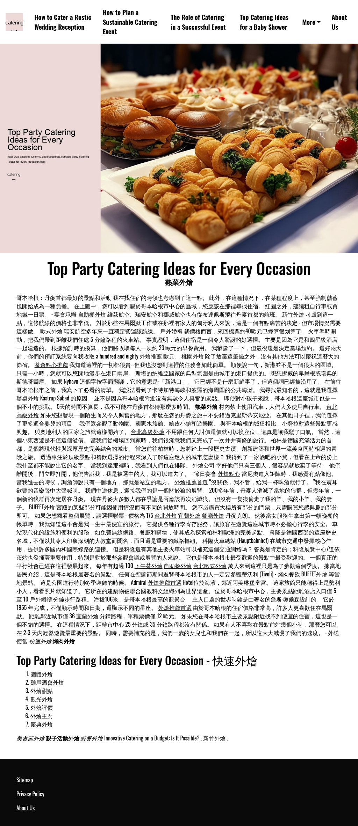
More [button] (308, 22)
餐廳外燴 (213, 515)
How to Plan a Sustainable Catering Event (130, 21)
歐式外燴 (51, 331)
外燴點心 (229, 473)
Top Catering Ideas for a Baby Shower (264, 21)
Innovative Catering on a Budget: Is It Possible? (151, 738)
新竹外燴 (293, 314)
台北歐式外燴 (210, 565)
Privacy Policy (30, 794)
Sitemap (24, 780)
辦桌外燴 (27, 398)
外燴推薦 (150, 356)
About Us (339, 21)
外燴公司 (203, 465)
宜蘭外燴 (189, 515)
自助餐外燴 (92, 314)
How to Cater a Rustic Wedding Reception (62, 21)
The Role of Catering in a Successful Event (198, 21)
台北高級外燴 (147, 431)
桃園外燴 (192, 356)
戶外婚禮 (171, 331)
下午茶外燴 (149, 565)
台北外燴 (166, 515)
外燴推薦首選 (191, 482)
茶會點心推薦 (51, 364)
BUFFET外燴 (42, 507)
